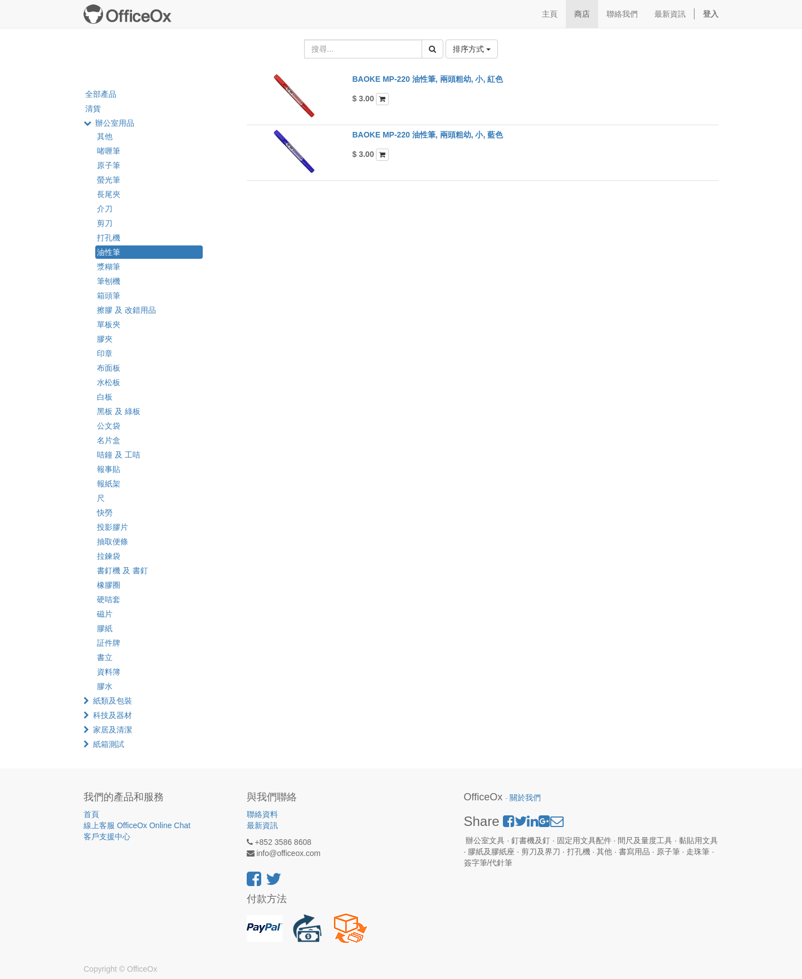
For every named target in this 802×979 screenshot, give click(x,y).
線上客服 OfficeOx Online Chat (137, 825)
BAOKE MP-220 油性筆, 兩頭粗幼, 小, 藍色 (428, 134)
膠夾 (105, 338)
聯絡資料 (262, 814)
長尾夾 (108, 194)
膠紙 (105, 628)
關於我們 (525, 798)
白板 (105, 396)
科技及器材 (112, 715)
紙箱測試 (108, 744)
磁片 (105, 613)
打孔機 (108, 237)
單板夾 (108, 324)
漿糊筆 (108, 266)
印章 (105, 353)
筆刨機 (108, 281)
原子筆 (108, 165)
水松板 (108, 382)
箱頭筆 (108, 295)
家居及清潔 (112, 729)
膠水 (105, 686)
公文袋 (108, 425)
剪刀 (105, 223)
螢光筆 (108, 179)
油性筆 (108, 252)
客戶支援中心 (107, 836)
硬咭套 (108, 599)
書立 (105, 657)
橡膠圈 (108, 584)
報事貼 (108, 469)
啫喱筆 (108, 150)
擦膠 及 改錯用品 (126, 310)
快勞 (105, 512)
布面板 (108, 367)
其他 (105, 136)
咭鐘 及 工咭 (118, 454)
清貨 (93, 108)
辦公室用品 (114, 123)
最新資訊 (262, 825)
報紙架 (108, 483)
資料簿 (108, 671)
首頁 (91, 814)
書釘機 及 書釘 (122, 570)
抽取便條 (112, 541)
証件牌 (108, 642)
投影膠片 (112, 527)
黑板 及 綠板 (118, 411)
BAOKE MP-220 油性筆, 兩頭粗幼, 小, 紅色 (428, 79)
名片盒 (108, 440)
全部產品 (100, 94)
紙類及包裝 (112, 700)
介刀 (105, 208)
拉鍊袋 (108, 556)
